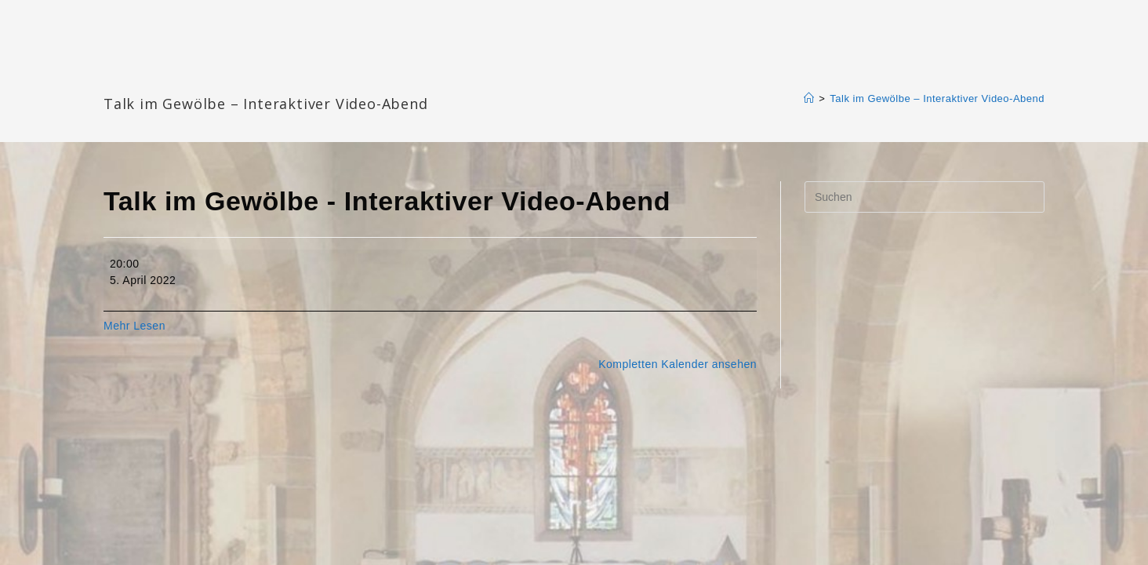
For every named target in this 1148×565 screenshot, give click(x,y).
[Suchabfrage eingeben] (924, 197)
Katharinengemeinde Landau (238, 78)
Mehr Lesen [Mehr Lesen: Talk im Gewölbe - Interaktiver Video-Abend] (134, 325)
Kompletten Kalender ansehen (677, 364)
